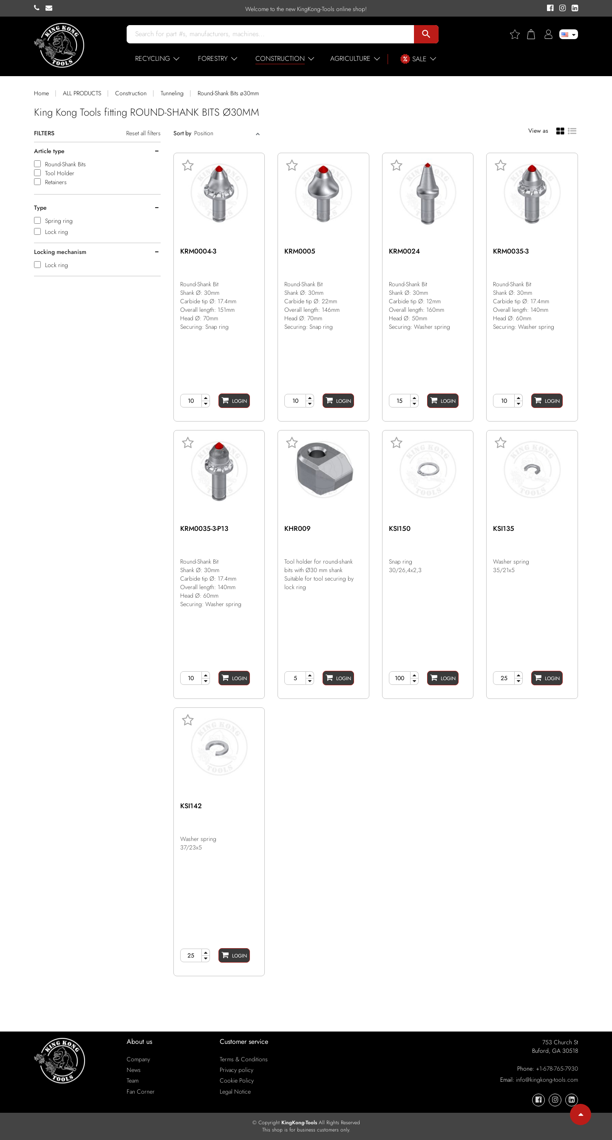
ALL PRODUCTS (82, 93)
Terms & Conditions (244, 1059)
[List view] (572, 130)
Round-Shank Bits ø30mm (228, 93)
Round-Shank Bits (65, 164)
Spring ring (59, 221)
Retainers (56, 182)
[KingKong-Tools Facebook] (549, 8)
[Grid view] (560, 130)
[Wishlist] (518, 34)
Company (138, 1059)
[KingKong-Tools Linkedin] (572, 8)
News (134, 1070)
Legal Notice (235, 1091)
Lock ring (56, 232)
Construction (131, 93)
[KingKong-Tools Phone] (39, 8)
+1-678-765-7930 (557, 1068)
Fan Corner (141, 1091)
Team (133, 1080)
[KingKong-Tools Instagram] (561, 8)
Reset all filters (143, 133)
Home (41, 93)
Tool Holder (59, 173)
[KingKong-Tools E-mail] (51, 8)
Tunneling (172, 93)
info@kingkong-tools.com (547, 1079)
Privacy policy (236, 1070)
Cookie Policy (237, 1080)
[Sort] (224, 133)
